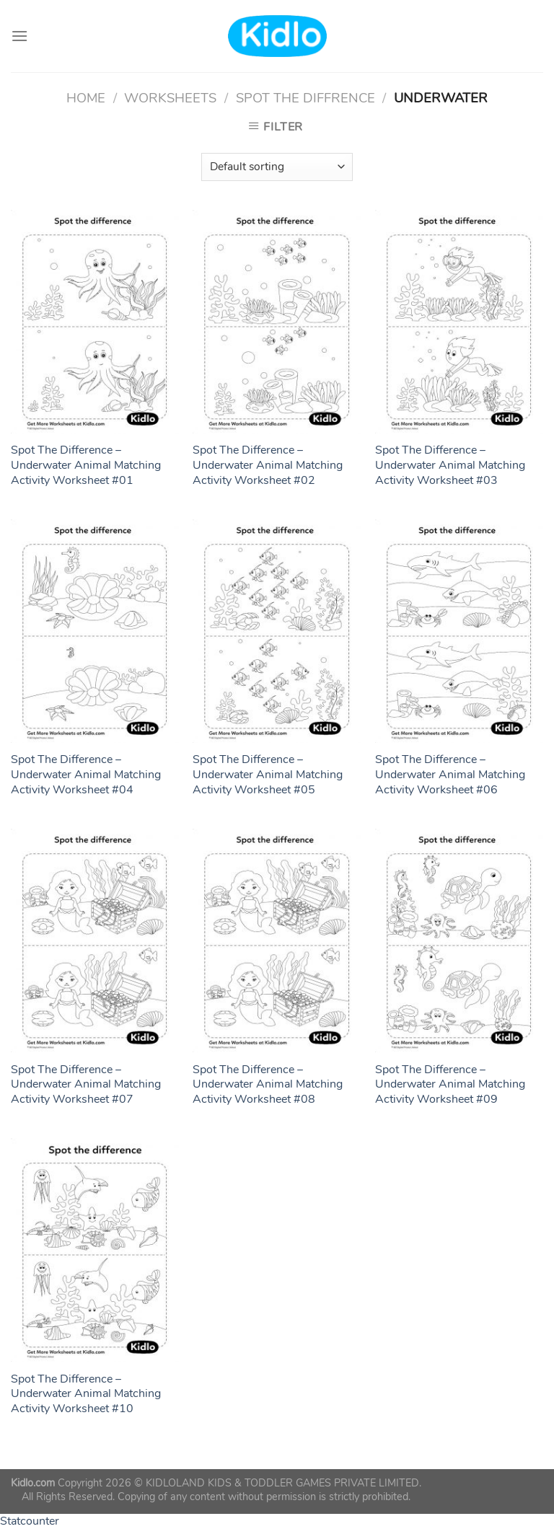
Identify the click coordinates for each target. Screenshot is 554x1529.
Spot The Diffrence (305, 98)
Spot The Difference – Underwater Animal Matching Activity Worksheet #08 (268, 1084)
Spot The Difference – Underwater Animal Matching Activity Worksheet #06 (450, 774)
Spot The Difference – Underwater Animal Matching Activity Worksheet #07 (86, 1084)
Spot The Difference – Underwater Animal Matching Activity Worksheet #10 (86, 1394)
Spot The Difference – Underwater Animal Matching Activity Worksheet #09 (450, 1084)
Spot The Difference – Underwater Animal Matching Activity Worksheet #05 (268, 774)
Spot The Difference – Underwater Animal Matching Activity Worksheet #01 (86, 465)
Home (85, 98)
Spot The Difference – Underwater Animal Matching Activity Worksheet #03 (450, 465)
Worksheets (170, 98)
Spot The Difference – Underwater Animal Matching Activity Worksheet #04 (86, 774)
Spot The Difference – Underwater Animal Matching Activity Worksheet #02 (268, 465)
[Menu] (19, 35)
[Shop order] (277, 167)
